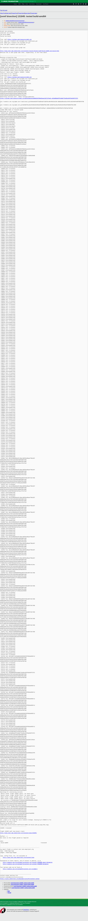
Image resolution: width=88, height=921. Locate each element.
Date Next (8, 13)
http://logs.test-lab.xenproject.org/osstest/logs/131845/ (18, 833)
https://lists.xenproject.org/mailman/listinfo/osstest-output (19, 879)
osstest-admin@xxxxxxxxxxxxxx (26, 22)
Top (1, 10)
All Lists (5, 10)
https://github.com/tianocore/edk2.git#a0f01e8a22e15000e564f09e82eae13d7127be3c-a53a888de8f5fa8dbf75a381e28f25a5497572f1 (39, 98)
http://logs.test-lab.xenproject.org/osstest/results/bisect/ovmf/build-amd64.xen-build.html (29, 51)
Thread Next (21, 13)
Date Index (27, 13)
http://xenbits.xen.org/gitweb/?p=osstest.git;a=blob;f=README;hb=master (26, 864)
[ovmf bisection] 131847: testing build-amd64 (22, 884)
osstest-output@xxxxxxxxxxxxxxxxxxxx (15, 20)
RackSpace (26, 909)
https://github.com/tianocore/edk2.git (19, 39)
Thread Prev (14, 13)
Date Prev (2, 13)
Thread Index (33, 13)
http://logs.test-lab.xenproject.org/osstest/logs (18, 857)
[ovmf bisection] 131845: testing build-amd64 (22, 883)
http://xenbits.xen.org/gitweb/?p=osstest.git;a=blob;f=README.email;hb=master (28, 862)
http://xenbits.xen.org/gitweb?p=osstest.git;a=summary (20, 869)
